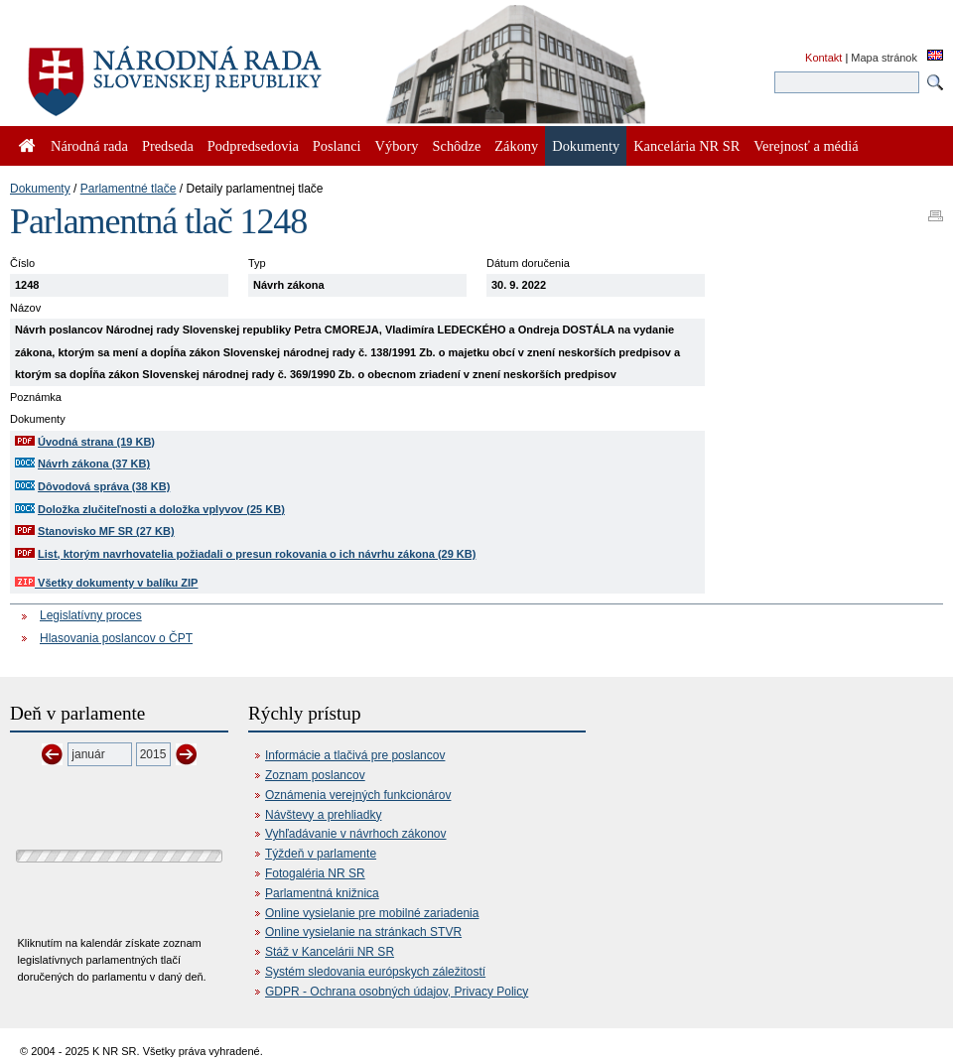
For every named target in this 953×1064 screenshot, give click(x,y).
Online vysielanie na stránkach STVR (363, 932)
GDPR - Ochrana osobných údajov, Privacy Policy (396, 991)
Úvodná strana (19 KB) (96, 442)
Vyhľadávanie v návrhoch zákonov (356, 834)
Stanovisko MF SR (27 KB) (106, 531)
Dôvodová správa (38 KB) (104, 486)
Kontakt (823, 58)
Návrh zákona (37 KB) (94, 463)
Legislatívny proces (91, 615)
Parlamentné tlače (128, 189)
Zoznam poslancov (315, 775)
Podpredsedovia (253, 146)
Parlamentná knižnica (322, 893)
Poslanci (337, 146)
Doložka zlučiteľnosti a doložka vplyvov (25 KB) (161, 509)
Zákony (516, 146)
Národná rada (89, 146)
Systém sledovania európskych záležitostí (375, 972)
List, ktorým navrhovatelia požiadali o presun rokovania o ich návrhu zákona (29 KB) (257, 554)
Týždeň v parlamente (320, 854)
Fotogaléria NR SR (315, 873)
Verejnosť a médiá (805, 146)
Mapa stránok (884, 58)
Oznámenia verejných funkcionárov (358, 795)
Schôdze (457, 146)
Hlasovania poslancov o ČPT (116, 638)
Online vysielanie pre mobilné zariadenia (371, 913)
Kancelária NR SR (686, 146)
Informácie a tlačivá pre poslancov (355, 755)
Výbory (397, 146)
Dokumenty (40, 189)
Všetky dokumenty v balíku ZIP (106, 583)
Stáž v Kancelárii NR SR (329, 952)
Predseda (168, 146)
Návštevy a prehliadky (323, 815)
